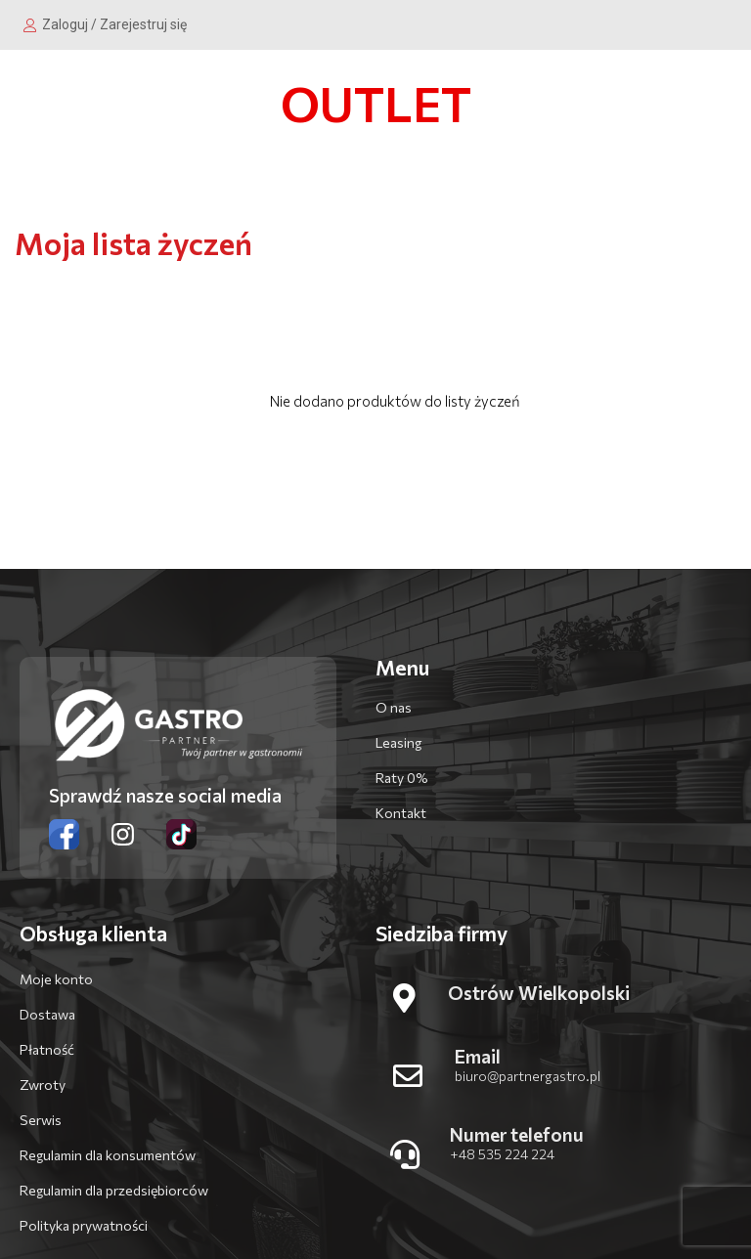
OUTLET (376, 102)
